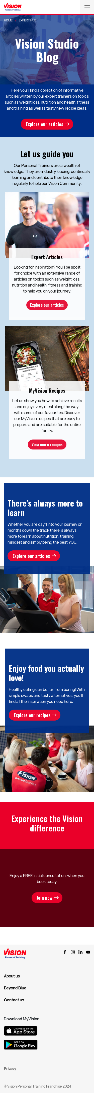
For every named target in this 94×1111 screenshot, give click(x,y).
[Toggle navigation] (87, 7)
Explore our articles (44, 124)
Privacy (10, 1068)
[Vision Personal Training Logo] (13, 7)
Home (8, 20)
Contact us (14, 1000)
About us (12, 976)
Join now (44, 897)
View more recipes (47, 444)
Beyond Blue (15, 988)
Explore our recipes (32, 715)
